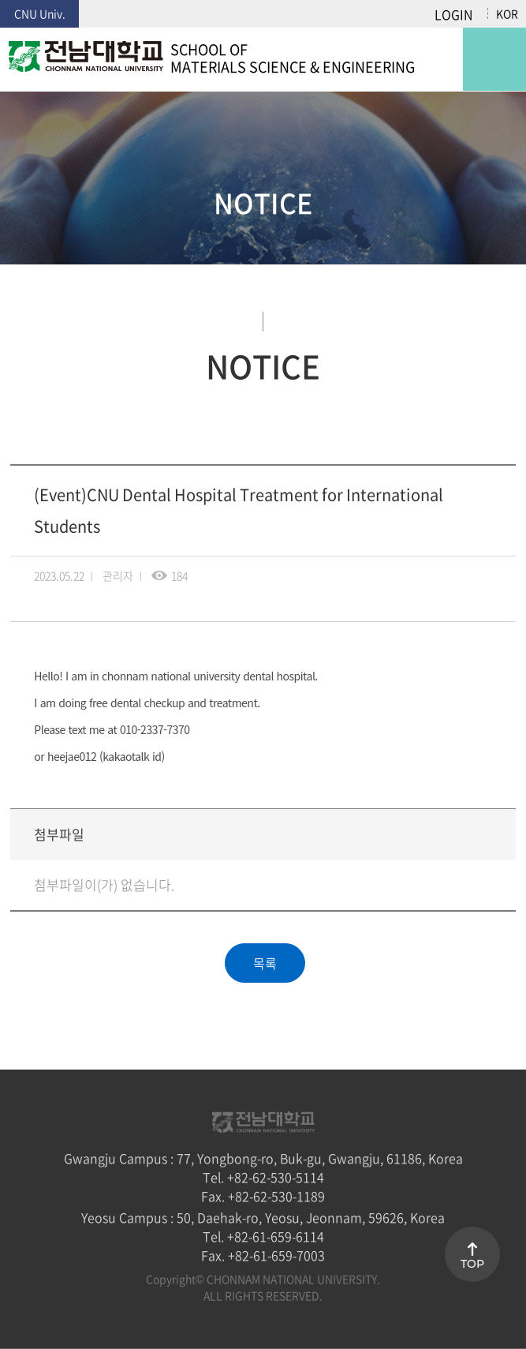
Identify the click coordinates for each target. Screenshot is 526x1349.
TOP (472, 1264)
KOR (507, 13)
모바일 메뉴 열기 (494, 59)
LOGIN (453, 14)
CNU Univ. (39, 13)
